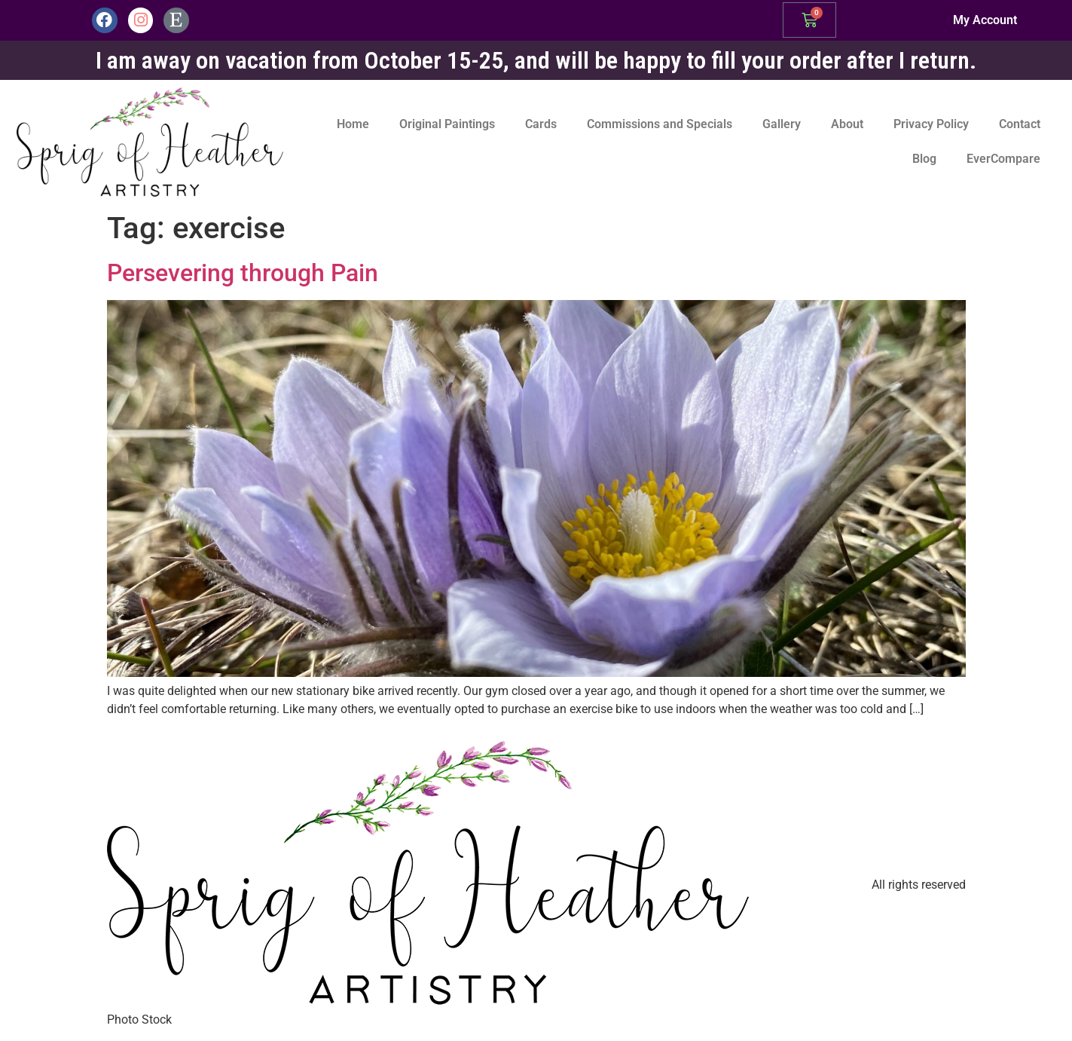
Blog (924, 159)
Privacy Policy (931, 124)
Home (353, 124)
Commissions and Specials (659, 124)
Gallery (781, 124)
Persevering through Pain (242, 273)
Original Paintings (447, 124)
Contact (1019, 124)
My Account (985, 20)
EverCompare (1003, 159)
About (847, 124)
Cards (541, 124)
